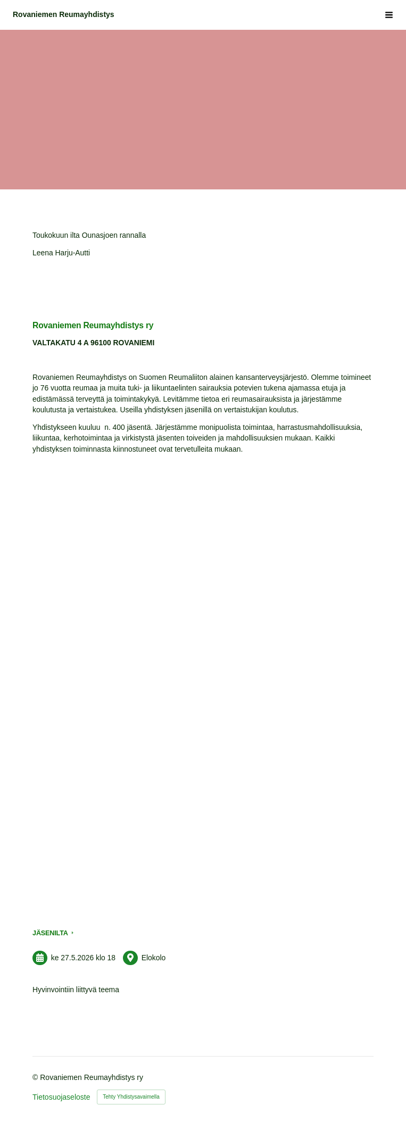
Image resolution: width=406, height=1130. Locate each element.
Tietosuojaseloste (61, 1097)
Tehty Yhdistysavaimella (131, 1097)
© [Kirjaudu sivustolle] (36, 1077)
